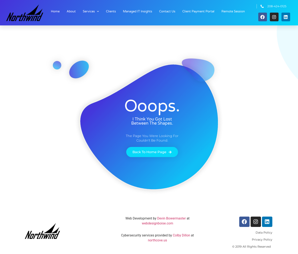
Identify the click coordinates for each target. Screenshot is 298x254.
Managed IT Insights (137, 11)
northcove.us (157, 240)
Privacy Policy (262, 239)
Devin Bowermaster (171, 218)
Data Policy (264, 232)
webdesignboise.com (157, 223)
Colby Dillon (181, 235)
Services (91, 11)
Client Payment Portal (198, 11)
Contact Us (167, 11)
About (71, 11)
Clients (111, 11)
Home (55, 11)
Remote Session (233, 11)
